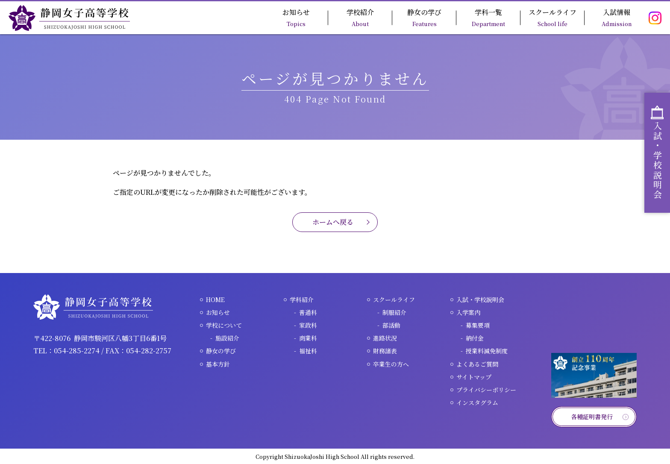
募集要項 (478, 325)
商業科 (308, 338)
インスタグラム (477, 402)
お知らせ (296, 17)
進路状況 (385, 338)
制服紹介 (394, 312)
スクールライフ (552, 17)
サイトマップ (473, 377)
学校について (224, 325)
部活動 (391, 325)
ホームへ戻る (332, 222)
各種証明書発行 (592, 416)
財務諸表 (385, 351)
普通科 (308, 312)
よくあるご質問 (477, 364)
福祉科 (308, 351)
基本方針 (218, 364)
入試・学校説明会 (480, 299)
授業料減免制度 (487, 351)
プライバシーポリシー (486, 389)
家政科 (308, 325)
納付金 (475, 338)
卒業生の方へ (391, 364)
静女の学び (424, 17)
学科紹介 (302, 299)
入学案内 (468, 312)
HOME (215, 299)
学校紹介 (360, 17)
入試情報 (617, 17)
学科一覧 (488, 17)
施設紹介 (227, 338)
